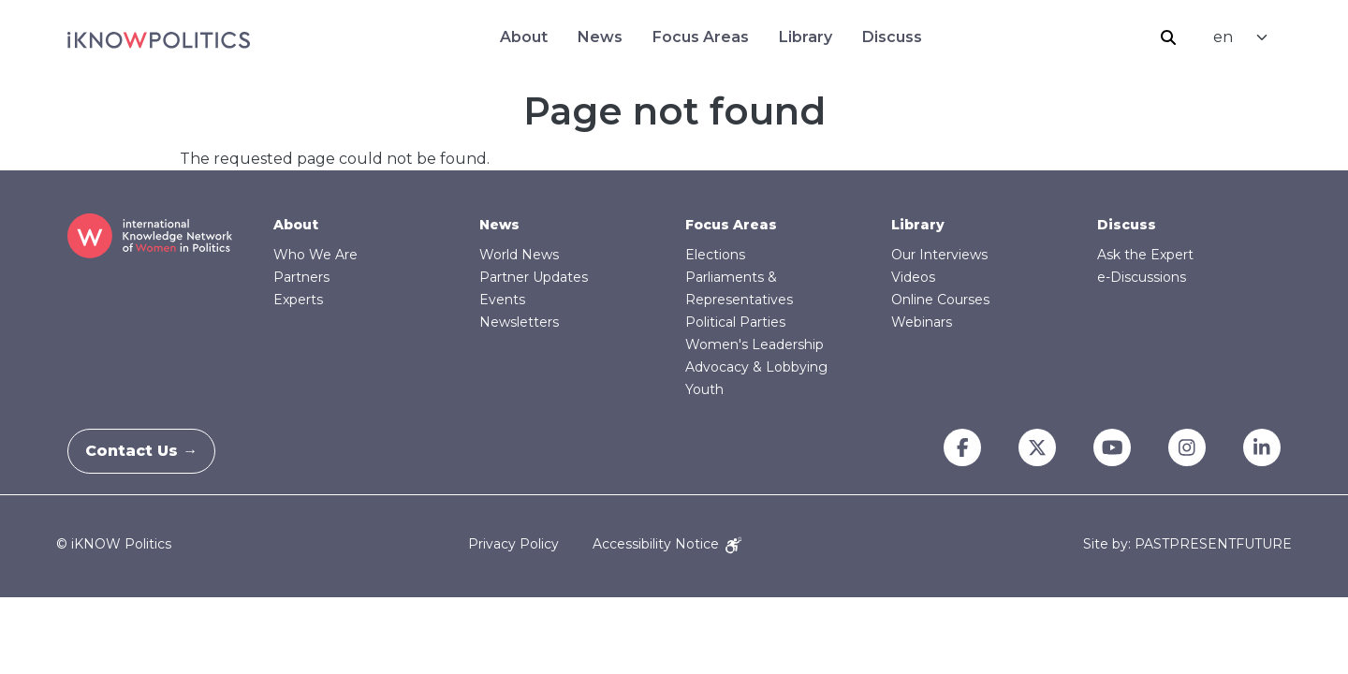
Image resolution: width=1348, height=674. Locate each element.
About (524, 37)
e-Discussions (1141, 277)
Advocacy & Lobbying (756, 367)
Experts (298, 299)
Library (805, 37)
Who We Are (315, 254)
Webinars (921, 322)
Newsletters (519, 322)
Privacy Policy (513, 543)
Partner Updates (533, 277)
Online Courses (940, 299)
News (600, 37)
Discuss (892, 37)
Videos (913, 277)
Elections (715, 254)
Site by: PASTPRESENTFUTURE (1187, 544)
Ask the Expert (1145, 254)
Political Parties (735, 322)
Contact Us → (152, 451)
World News (519, 254)
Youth (704, 389)
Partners (301, 277)
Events (502, 299)
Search (1168, 37)
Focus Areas (700, 37)
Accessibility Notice (667, 543)
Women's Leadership (754, 344)
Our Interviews (939, 254)
